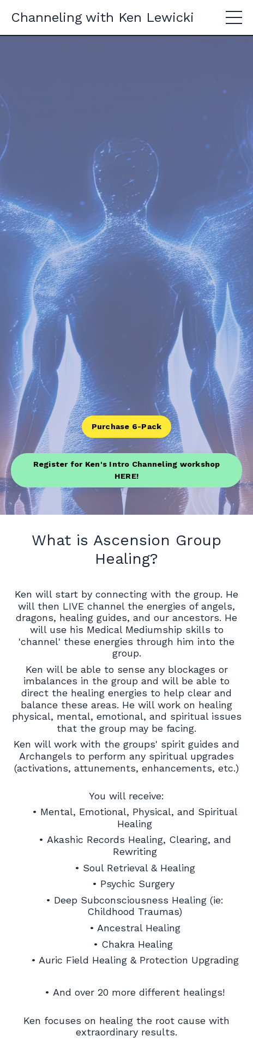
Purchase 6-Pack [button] (127, 426)
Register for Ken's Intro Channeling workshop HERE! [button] (126, 470)
